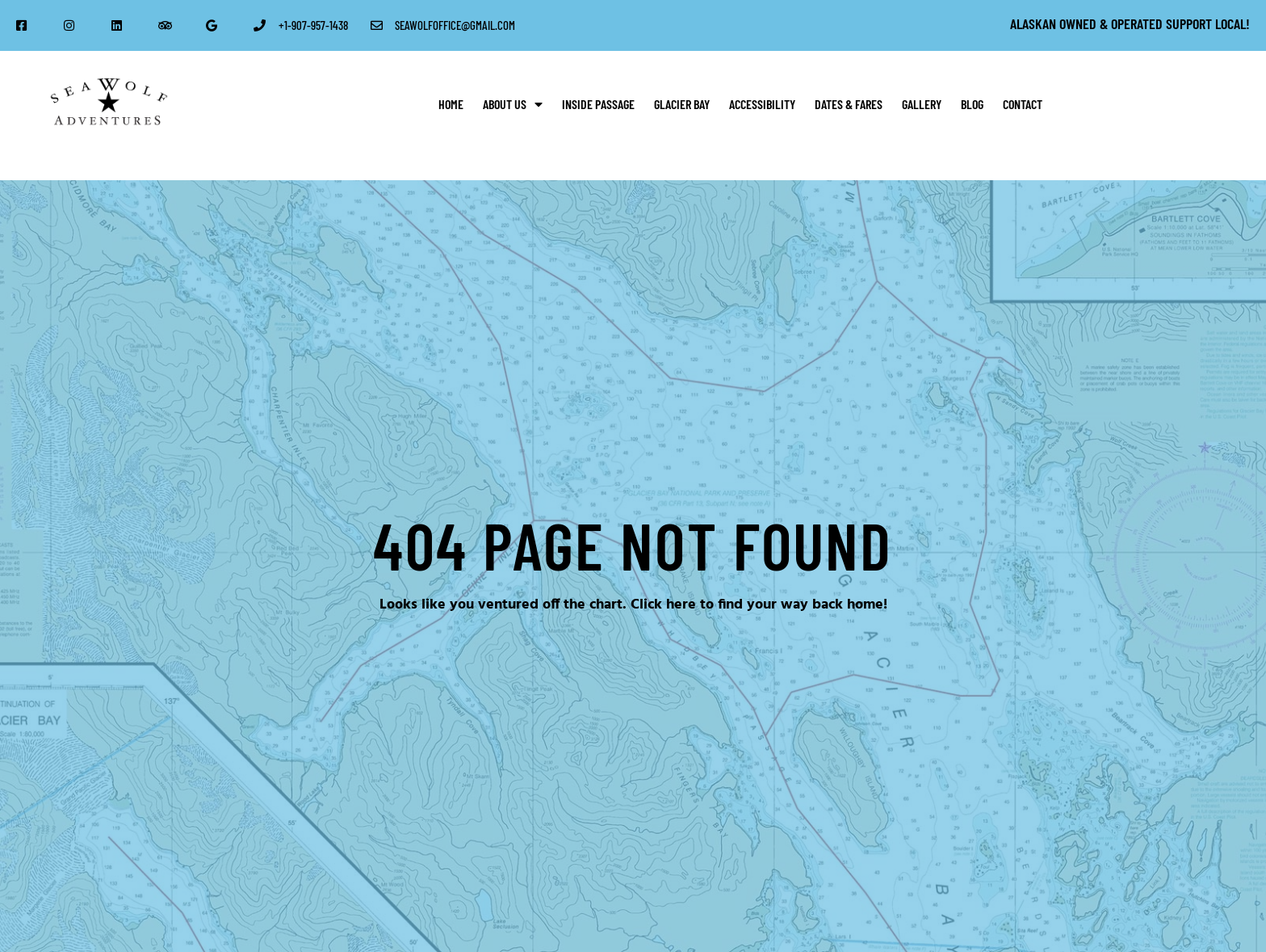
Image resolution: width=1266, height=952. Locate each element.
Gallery (921, 104)
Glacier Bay (682, 104)
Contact (1022, 104)
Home (450, 104)
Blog (972, 104)
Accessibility (762, 104)
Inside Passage (598, 104)
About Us (513, 104)
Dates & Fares (848, 104)
